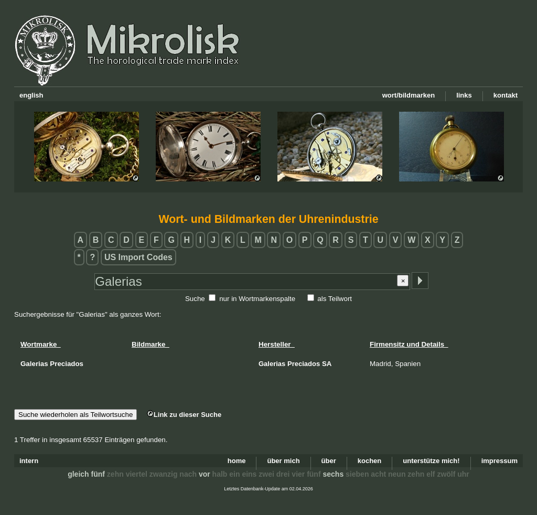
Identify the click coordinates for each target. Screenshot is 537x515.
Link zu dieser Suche (184, 415)
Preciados (303, 364)
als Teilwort (334, 299)
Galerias (272, 364)
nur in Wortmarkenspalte (257, 299)
